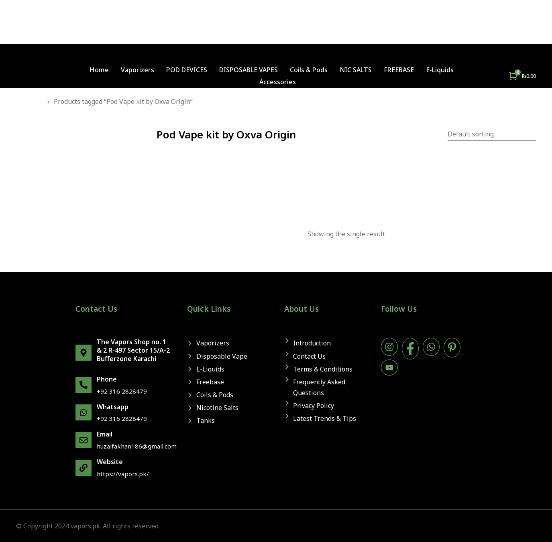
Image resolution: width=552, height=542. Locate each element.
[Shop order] (492, 134)
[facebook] (410, 348)
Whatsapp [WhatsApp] (112, 406)
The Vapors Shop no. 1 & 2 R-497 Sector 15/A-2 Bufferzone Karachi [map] (133, 350)
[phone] (83, 385)
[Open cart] (522, 76)
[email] (83, 440)
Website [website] (110, 461)
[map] (83, 353)
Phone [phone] (107, 379)
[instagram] (389, 347)
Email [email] (104, 434)
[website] (83, 468)
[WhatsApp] (83, 412)
